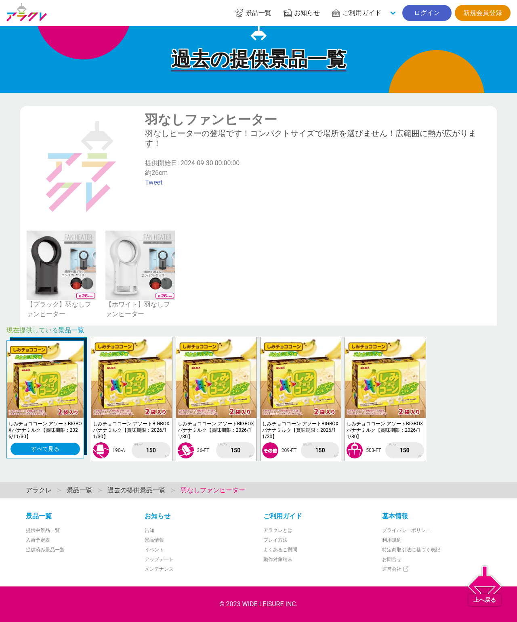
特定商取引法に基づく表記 (411, 550)
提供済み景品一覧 (45, 550)
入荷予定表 (38, 540)
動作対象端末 (277, 559)
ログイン (427, 13)
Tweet (153, 182)
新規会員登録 (482, 13)
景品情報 (154, 540)
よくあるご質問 (280, 550)
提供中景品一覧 (43, 530)
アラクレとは (277, 530)
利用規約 (391, 540)
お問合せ (391, 559)
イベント (154, 550)
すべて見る (45, 448)
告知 (149, 530)
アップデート (159, 559)
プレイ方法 (275, 540)
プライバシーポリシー (406, 530)
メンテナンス (159, 569)
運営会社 (395, 569)
